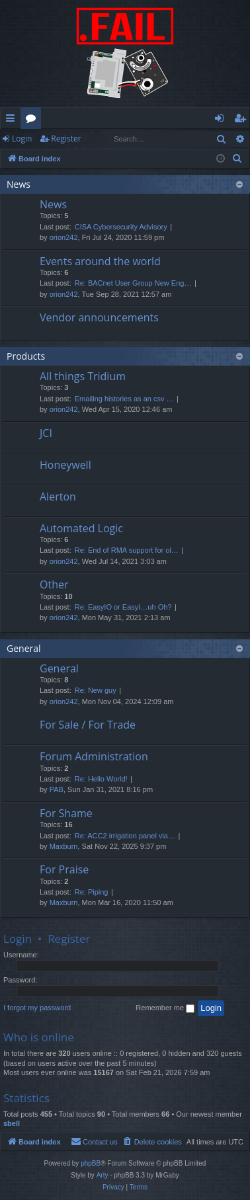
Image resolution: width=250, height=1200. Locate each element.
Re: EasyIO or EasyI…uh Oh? (123, 607)
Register (66, 138)
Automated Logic (81, 528)
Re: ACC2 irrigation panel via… (125, 836)
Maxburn (64, 846)
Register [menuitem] (242, 120)
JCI (46, 433)
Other (54, 584)
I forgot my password (37, 1008)
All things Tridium (83, 376)
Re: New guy (95, 690)
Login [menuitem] (221, 120)
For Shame (66, 813)
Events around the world (100, 261)
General (24, 648)
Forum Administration (94, 756)
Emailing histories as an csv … (124, 399)
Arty (102, 1175)
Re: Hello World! (101, 779)
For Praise (64, 869)
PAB (56, 789)
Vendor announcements (99, 317)
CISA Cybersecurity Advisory (121, 227)
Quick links (13, 120)
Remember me (165, 1008)
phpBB (91, 1163)
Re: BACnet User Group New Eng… (133, 283)
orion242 (64, 237)
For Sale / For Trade (88, 724)
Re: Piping (91, 892)
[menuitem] (237, 158)
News (18, 184)
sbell (11, 1123)
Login (22, 138)
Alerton (58, 496)
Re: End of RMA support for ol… (127, 550)
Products (26, 356)
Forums (33, 120)
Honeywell (65, 465)
